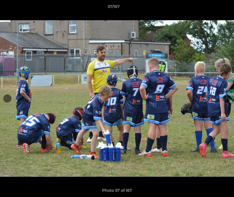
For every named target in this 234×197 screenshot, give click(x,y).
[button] (211, 7)
